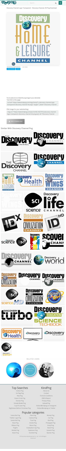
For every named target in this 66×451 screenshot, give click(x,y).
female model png (20, 405)
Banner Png (50, 435)
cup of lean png (19, 408)
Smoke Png (33, 425)
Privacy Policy (46, 403)
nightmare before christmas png (20, 410)
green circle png (19, 400)
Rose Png (15, 425)
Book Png (50, 430)
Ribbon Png (15, 427)
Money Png (50, 417)
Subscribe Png (15, 417)
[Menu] (60, 3)
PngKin (15, 430)
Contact (46, 395)
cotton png (19, 393)
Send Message (11, 69)
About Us (46, 393)
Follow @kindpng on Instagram (46, 408)
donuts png (20, 403)
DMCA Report (46, 400)
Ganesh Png (50, 432)
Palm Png (33, 417)
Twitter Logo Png (15, 420)
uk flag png (20, 395)
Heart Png (15, 435)
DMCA (18, 69)
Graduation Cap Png (33, 430)
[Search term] (43, 3)
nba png (20, 398)
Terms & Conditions (46, 398)
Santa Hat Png (15, 422)
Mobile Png (15, 432)
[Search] (55, 3)
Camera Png (33, 420)
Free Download (15, 121)
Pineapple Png (50, 425)
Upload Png (46, 405)
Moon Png (33, 427)
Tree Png (33, 422)
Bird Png (50, 422)
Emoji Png (50, 427)
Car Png (50, 420)
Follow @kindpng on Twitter (46, 410)
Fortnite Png (33, 435)
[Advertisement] (33, 83)
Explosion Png (33, 432)
